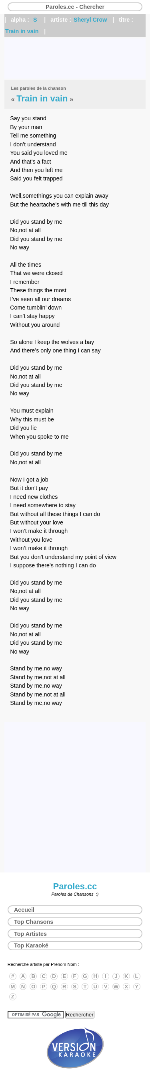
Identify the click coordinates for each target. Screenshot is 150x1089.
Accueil (24, 910)
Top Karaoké (31, 945)
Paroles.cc (75, 886)
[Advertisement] (75, 58)
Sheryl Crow (90, 19)
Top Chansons (33, 922)
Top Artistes (30, 934)
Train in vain (21, 31)
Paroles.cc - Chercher (75, 7)
